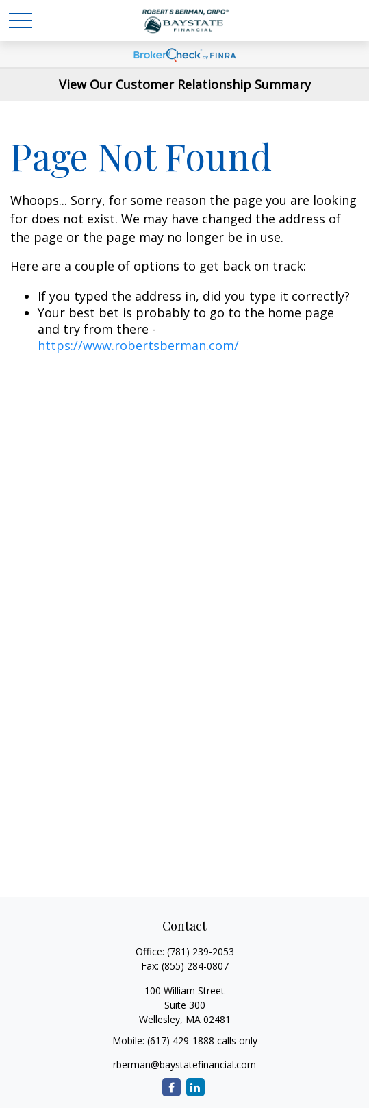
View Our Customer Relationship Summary (185, 84)
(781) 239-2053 (200, 951)
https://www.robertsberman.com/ (138, 345)
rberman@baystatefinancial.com (184, 1064)
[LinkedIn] (195, 1087)
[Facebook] (171, 1087)
